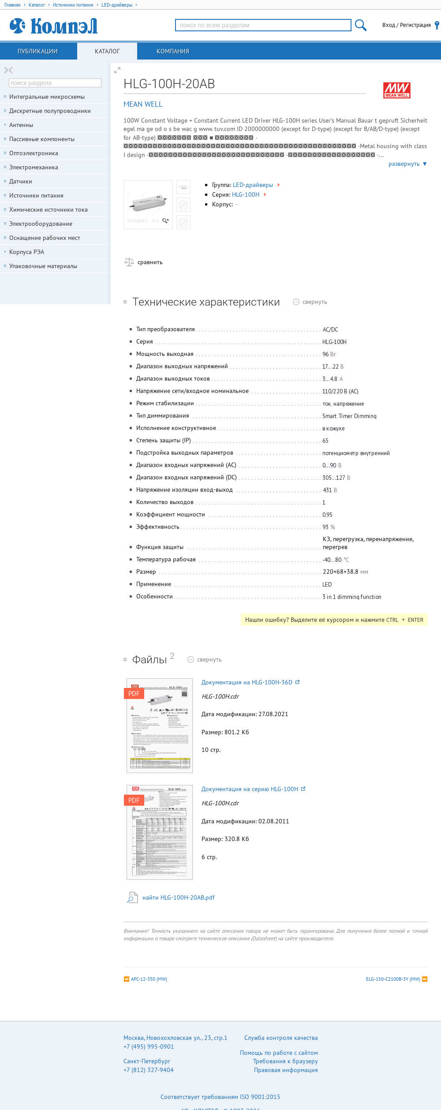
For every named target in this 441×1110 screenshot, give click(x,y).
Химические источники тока (48, 209)
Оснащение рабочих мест (44, 238)
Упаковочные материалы (43, 266)
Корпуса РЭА (26, 252)
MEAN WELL (143, 104)
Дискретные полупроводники (50, 111)
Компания (173, 51)
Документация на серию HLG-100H (253, 789)
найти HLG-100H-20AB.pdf (178, 897)
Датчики (20, 181)
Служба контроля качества (281, 1038)
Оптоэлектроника (33, 153)
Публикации (38, 51)
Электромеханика (33, 167)
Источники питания (36, 195)
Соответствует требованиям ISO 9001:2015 (220, 1097)
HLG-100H (250, 194)
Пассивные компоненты (42, 139)
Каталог (107, 51)
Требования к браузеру (285, 1061)
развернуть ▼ (408, 164)
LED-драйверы (257, 185)
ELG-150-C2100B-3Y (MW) (393, 979)
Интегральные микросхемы (47, 97)
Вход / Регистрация (406, 25)
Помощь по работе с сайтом (279, 1053)
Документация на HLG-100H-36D (250, 682)
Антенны (21, 125)
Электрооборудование (40, 224)
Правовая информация (286, 1070)
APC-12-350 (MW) (149, 979)
